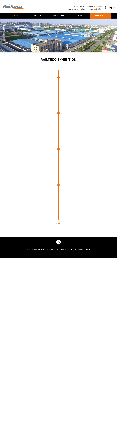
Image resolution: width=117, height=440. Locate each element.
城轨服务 (98, 9)
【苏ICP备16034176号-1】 (82, 255)
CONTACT (79, 16)
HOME (16, 16)
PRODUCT (37, 16)
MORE (58, 228)
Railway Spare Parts (87, 6)
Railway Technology (87, 9)
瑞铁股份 (98, 6)
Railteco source (73, 9)
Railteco (75, 6)
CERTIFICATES (58, 16)
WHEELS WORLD (101, 16)
